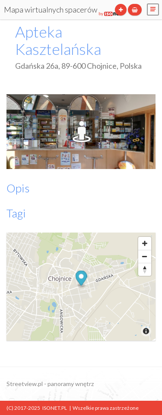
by (110, 13)
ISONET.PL (54, 408)
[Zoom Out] (144, 256)
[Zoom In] (144, 243)
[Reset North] (144, 269)
